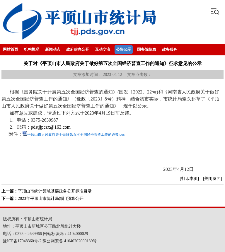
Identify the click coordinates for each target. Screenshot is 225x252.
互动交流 (102, 49)
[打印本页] (189, 178)
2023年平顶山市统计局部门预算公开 (50, 198)
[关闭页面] (212, 178)
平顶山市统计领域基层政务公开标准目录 (55, 191)
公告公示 (123, 49)
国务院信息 (146, 49)
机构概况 (31, 49)
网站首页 (10, 49)
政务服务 (169, 49)
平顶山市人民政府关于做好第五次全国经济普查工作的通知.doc (76, 134)
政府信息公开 (77, 49)
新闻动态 (52, 49)
